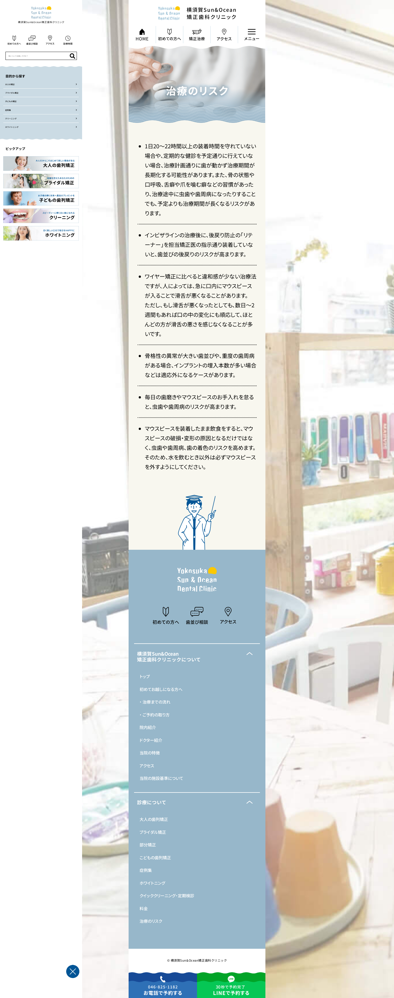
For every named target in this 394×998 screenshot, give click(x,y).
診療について (151, 802)
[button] (197, 656)
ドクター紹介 (151, 740)
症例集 (146, 870)
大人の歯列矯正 (154, 819)
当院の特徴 (150, 753)
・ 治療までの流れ (155, 702)
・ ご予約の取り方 (155, 715)
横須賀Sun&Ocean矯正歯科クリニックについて (169, 656)
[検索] (72, 56)
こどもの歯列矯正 (155, 857)
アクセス (147, 765)
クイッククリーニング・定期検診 (167, 895)
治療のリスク (151, 921)
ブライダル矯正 (153, 832)
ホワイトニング (152, 883)
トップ (145, 676)
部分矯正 (148, 844)
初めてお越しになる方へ (161, 689)
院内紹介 (148, 727)
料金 (144, 908)
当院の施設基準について (161, 778)
